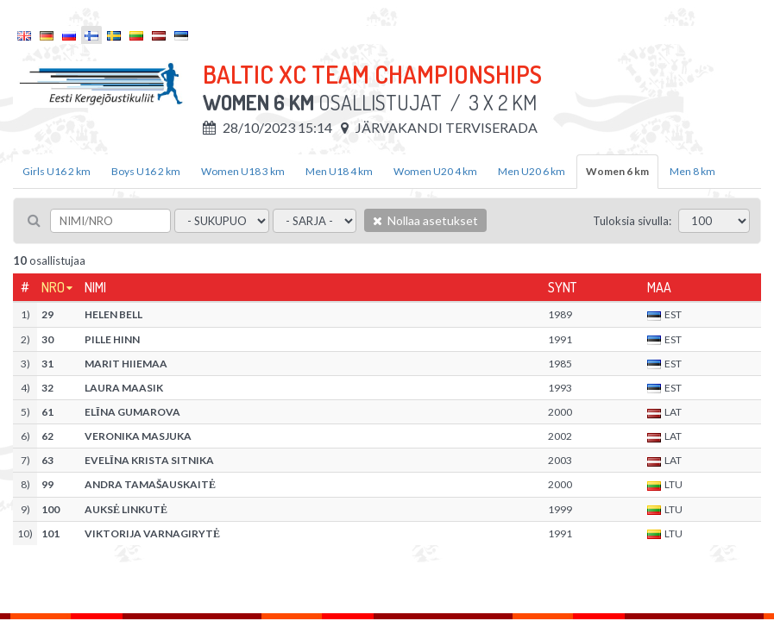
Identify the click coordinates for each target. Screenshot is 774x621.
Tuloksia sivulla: (632, 221)
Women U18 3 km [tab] (243, 171)
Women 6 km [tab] (617, 171)
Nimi (95, 287)
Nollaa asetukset (425, 220)
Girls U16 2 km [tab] (56, 171)
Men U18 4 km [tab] (339, 171)
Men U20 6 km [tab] (531, 171)
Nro (53, 287)
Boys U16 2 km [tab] (145, 171)
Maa (659, 287)
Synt (562, 287)
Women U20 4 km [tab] (435, 171)
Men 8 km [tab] (692, 171)
